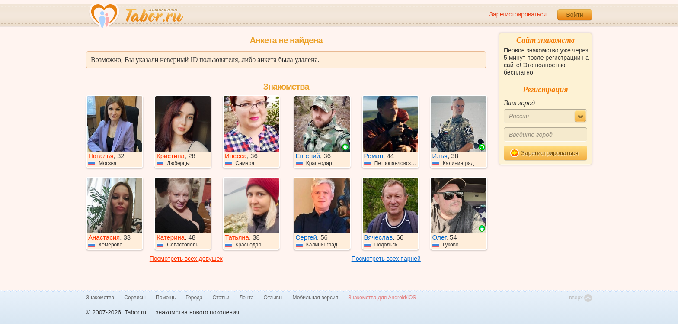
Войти (574, 14)
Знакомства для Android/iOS (382, 298)
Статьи (221, 298)
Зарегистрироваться (518, 14)
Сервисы (135, 298)
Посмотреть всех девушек (186, 258)
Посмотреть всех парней (386, 258)
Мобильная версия (316, 298)
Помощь (166, 298)
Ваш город (519, 103)
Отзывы (273, 298)
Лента (246, 298)
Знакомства (100, 298)
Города (193, 298)
